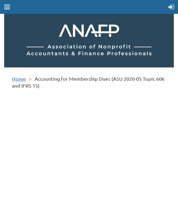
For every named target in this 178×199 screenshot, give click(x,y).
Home (19, 79)
